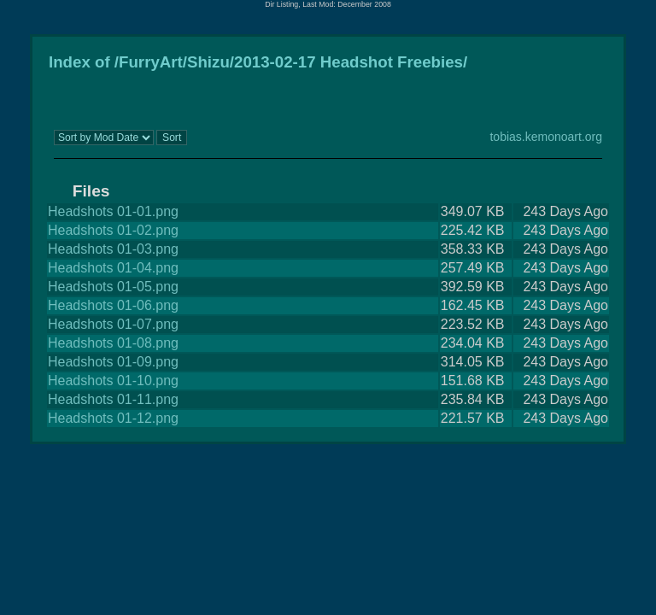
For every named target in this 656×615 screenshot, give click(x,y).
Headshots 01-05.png (113, 286)
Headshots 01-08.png (113, 343)
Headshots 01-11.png (113, 399)
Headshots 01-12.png (113, 418)
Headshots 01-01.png (113, 211)
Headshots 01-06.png (113, 305)
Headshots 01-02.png (113, 230)
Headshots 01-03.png (113, 249)
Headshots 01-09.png (113, 361)
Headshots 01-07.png (113, 324)
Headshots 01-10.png (113, 380)
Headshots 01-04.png (113, 268)
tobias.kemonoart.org (545, 137)
